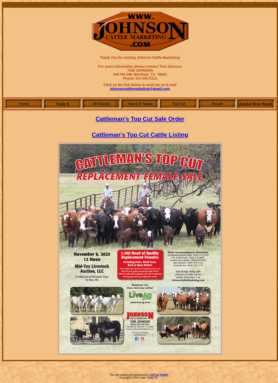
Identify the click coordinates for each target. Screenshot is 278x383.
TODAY (164, 375)
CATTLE (154, 375)
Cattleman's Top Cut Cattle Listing (140, 134)
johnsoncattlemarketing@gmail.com (140, 89)
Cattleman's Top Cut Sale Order (140, 119)
